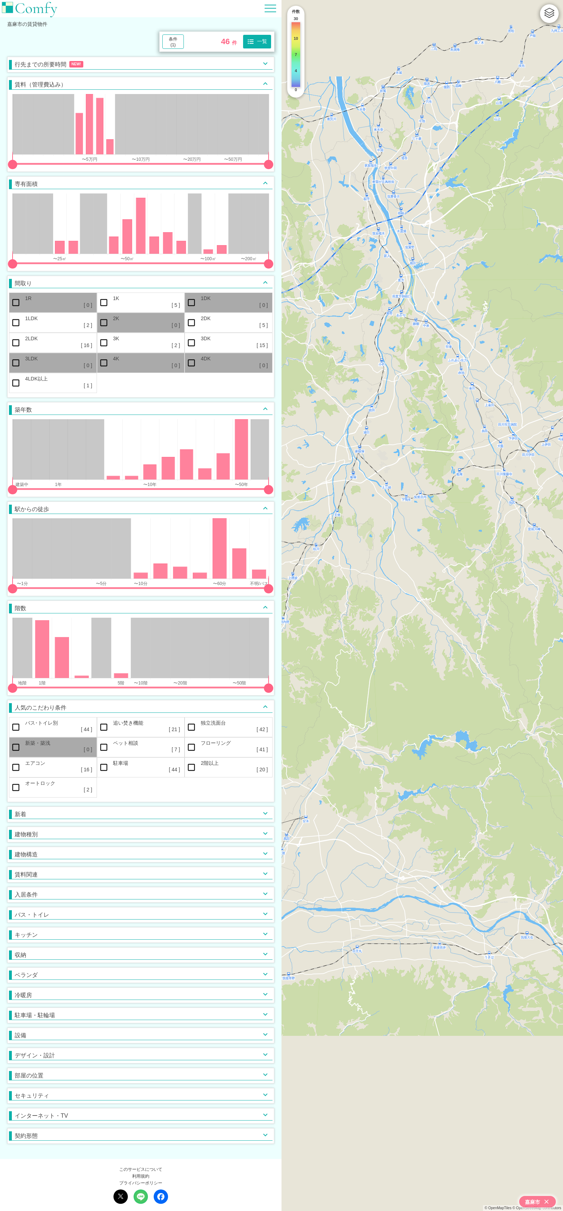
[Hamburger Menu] (270, 8)
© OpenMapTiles (498, 1208)
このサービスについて (140, 1169)
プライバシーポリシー (140, 1183)
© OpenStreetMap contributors (536, 1208)
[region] (422, 605)
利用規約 (140, 1176)
